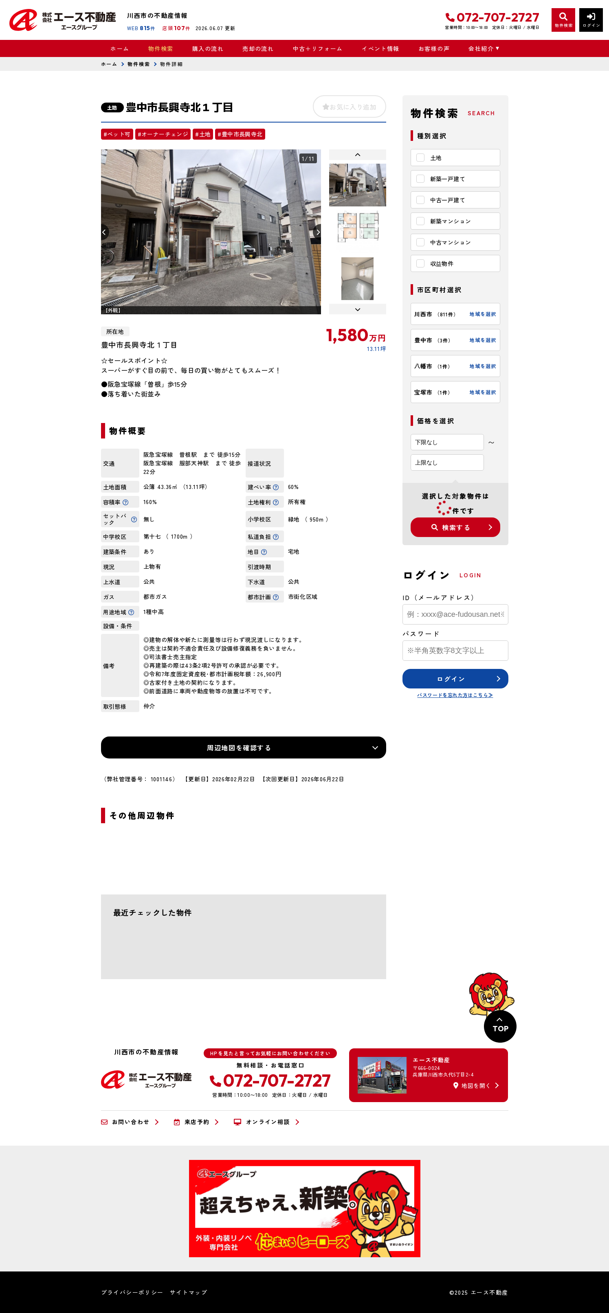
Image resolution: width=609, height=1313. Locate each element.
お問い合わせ (125, 1122)
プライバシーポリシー (132, 1292)
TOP (500, 1028)
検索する (450, 527)
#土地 (203, 134)
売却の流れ (258, 48)
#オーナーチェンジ (163, 134)
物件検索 (161, 48)
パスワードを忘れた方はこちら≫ (455, 694)
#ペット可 (117, 134)
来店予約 (191, 1122)
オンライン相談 (262, 1122)
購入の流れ (208, 48)
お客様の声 (434, 48)
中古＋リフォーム (318, 48)
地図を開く (472, 1085)
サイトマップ (188, 1292)
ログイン (451, 679)
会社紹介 (481, 48)
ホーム (119, 48)
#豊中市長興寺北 (240, 134)
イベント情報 (380, 48)
